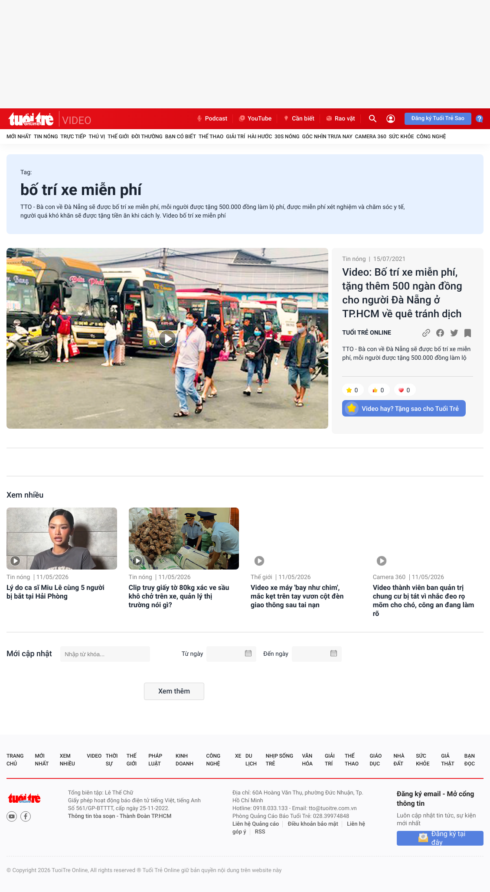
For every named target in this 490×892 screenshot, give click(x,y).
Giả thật (447, 760)
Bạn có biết (180, 136)
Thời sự (112, 760)
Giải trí (235, 136)
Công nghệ (431, 136)
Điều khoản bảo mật (313, 824)
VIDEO (76, 120)
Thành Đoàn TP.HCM (145, 816)
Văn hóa (307, 760)
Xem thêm (174, 691)
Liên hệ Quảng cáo (255, 824)
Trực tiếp (73, 136)
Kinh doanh (184, 760)
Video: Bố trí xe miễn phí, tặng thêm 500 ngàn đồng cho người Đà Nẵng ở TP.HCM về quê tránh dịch (402, 293)
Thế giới (118, 136)
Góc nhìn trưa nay (327, 136)
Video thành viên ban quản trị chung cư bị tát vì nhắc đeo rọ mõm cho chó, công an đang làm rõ (423, 600)
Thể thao (211, 136)
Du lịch (251, 760)
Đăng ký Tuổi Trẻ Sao (438, 118)
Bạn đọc (469, 760)
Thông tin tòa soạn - (94, 816)
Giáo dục (376, 760)
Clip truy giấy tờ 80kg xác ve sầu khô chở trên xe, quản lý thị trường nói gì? (179, 596)
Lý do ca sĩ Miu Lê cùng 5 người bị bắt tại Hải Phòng (56, 591)
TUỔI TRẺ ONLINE (366, 332)
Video (94, 756)
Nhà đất (398, 760)
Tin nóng (46, 136)
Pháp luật (155, 760)
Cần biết (298, 118)
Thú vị (96, 136)
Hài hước (260, 136)
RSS (260, 832)
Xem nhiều (25, 495)
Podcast (212, 118)
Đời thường (147, 136)
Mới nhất (19, 136)
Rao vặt (340, 118)
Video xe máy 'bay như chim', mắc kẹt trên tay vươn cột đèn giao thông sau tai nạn (297, 596)
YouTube (254, 118)
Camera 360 (370, 136)
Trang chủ (15, 760)
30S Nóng (286, 136)
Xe (238, 756)
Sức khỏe (401, 136)
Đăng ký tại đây (448, 838)
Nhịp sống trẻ (279, 760)
